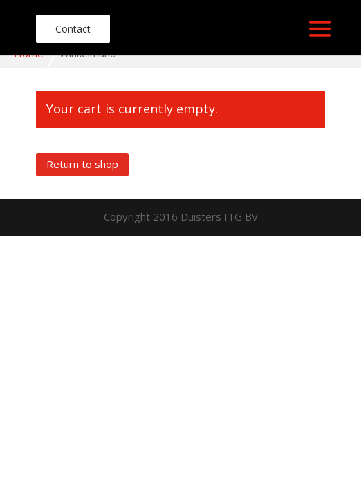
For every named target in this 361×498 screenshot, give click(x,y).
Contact (73, 28)
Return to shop (82, 164)
